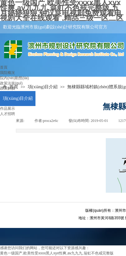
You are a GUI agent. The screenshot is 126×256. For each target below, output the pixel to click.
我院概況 (7, 72)
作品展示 (7, 108)
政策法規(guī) (11, 83)
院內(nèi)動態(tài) (14, 78)
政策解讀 (7, 88)
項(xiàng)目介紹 (18, 98)
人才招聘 (7, 114)
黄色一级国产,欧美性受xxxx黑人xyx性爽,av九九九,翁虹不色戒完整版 (57, 253)
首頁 (3, 67)
